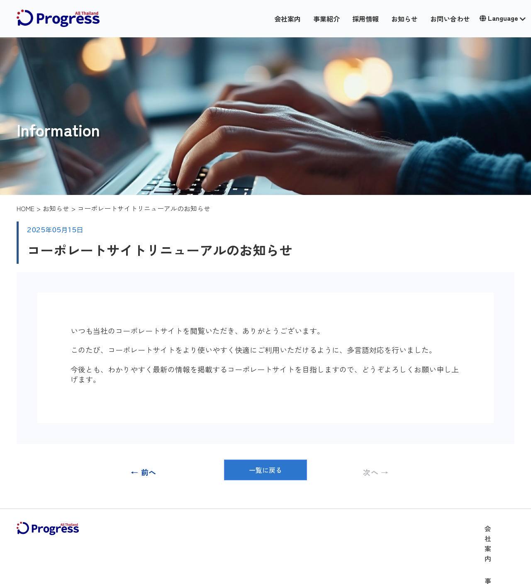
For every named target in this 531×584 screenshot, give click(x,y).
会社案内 (287, 19)
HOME (25, 208)
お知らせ (404, 19)
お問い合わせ (450, 19)
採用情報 (365, 19)
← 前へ (143, 472)
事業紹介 (326, 19)
